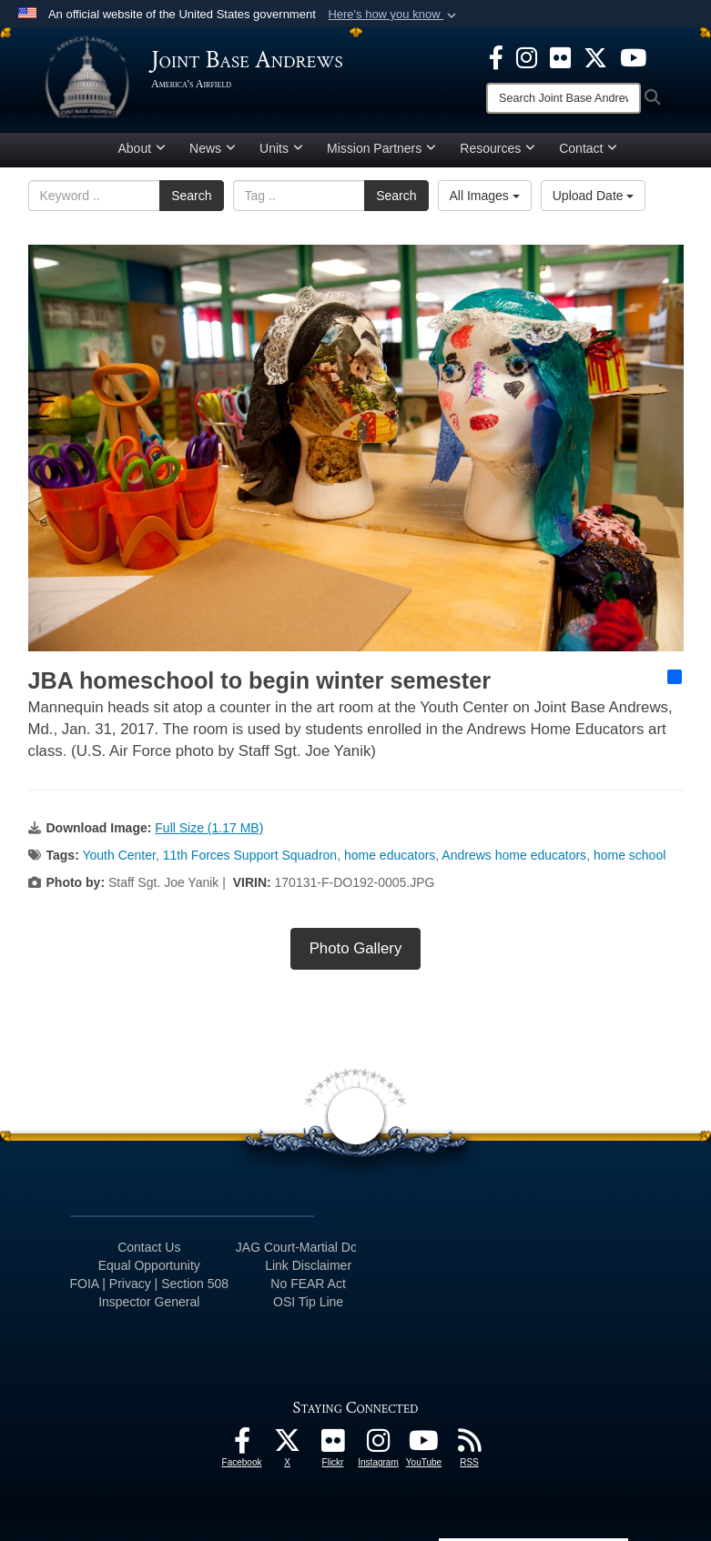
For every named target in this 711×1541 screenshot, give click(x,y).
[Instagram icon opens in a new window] (526, 56)
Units (281, 148)
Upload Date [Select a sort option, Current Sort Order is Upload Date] (594, 195)
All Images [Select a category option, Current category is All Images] (485, 195)
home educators (389, 855)
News (212, 148)
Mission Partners (381, 148)
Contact (588, 148)
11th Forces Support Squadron (250, 855)
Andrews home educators (514, 855)
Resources (497, 148)
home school (629, 855)
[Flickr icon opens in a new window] (560, 56)
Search (191, 195)
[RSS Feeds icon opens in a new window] (470, 1445)
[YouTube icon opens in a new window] (633, 56)
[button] (394, 14)
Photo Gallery (356, 948)
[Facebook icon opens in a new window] (496, 56)
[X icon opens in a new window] (595, 56)
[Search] (563, 98)
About (142, 148)
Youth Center (118, 855)
